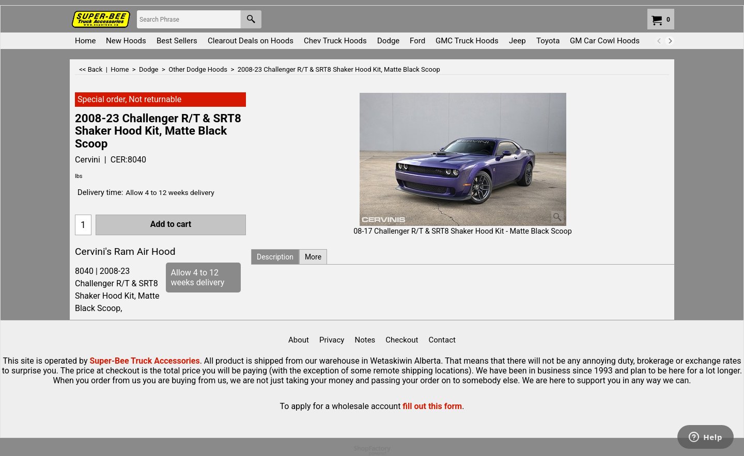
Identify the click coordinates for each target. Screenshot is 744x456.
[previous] (659, 40)
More (313, 257)
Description (275, 257)
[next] (669, 40)
